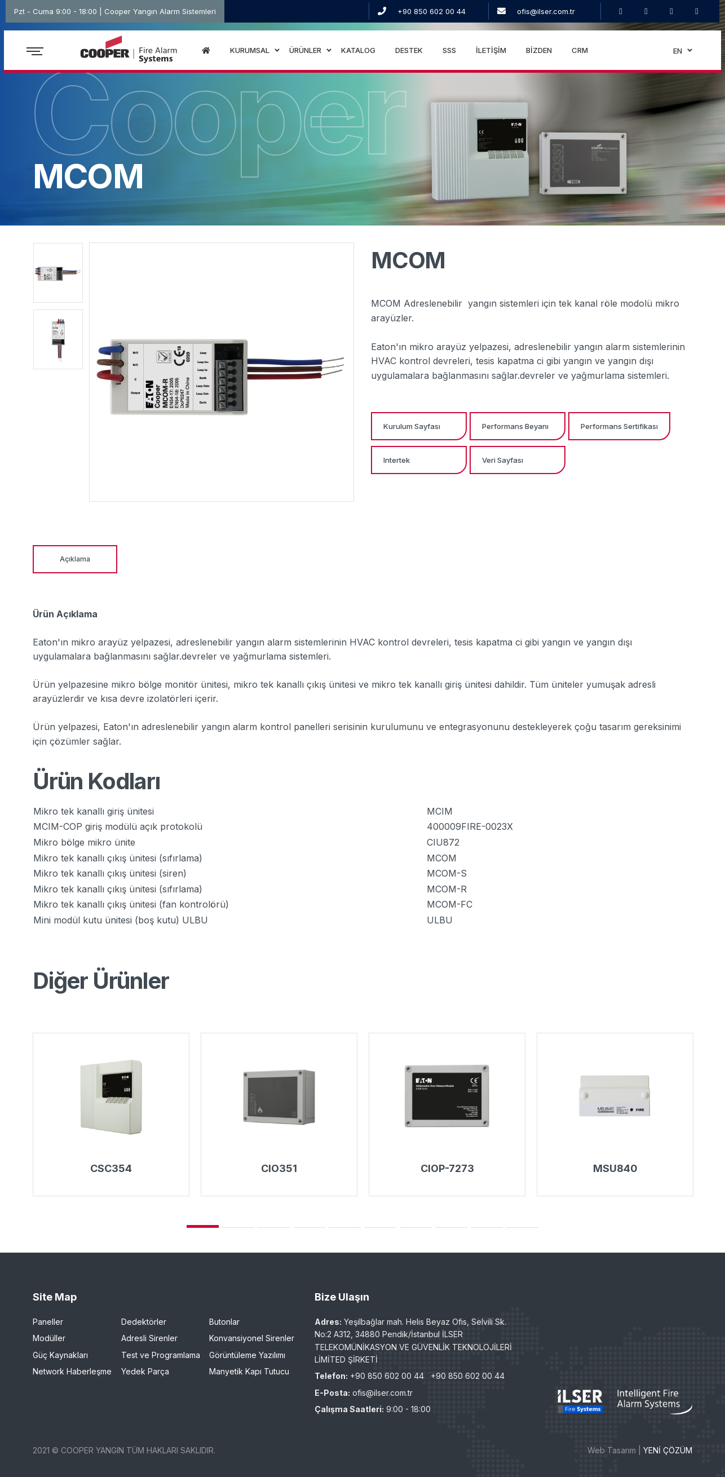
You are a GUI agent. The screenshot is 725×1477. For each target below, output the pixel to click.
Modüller (49, 1338)
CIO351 (279, 1168)
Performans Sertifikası (619, 426)
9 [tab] (487, 1227)
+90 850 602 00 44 (431, 11)
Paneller (48, 1321)
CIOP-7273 (447, 1168)
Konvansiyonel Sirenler (251, 1338)
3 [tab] (274, 1227)
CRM (580, 53)
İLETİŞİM (491, 53)
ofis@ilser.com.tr (546, 11)
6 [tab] (380, 1227)
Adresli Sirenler (149, 1338)
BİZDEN (539, 53)
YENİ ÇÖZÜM (667, 1450)
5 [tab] (345, 1227)
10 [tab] (522, 1227)
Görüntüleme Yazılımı (247, 1355)
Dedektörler (143, 1321)
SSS (450, 53)
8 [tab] (451, 1227)
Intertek (396, 460)
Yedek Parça (145, 1371)
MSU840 (615, 1168)
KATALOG (359, 53)
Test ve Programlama (160, 1355)
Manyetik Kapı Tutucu (249, 1371)
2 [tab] (238, 1227)
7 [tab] (416, 1227)
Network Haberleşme (72, 1371)
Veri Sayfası (502, 460)
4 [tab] (309, 1227)
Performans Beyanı (515, 426)
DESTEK (409, 53)
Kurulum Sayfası (411, 426)
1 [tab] (203, 1226)
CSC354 (111, 1168)
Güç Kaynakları (60, 1355)
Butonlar (224, 1321)
